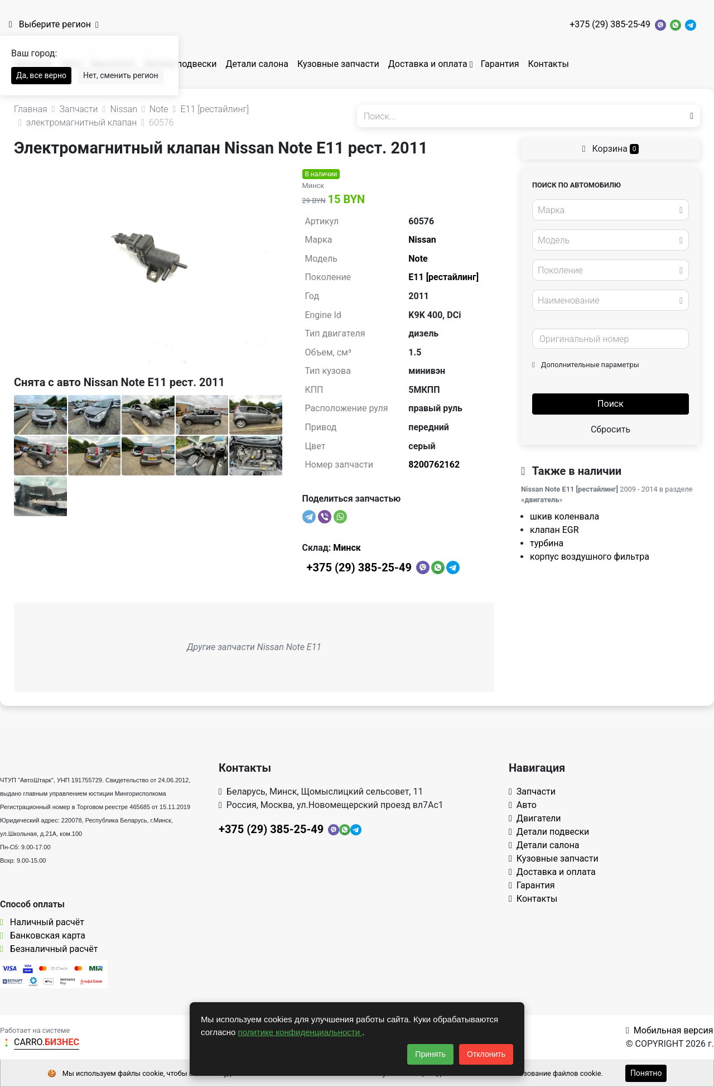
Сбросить (610, 429)
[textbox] (607, 210)
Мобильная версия (669, 1030)
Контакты (548, 64)
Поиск (610, 403)
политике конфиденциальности (300, 1032)
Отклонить (486, 1054)
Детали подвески (180, 64)
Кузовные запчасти (338, 64)
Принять (430, 1054)
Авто (523, 805)
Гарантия (500, 64)
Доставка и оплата (427, 64)
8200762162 (434, 464)
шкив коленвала (564, 516)
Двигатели (535, 818)
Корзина (610, 148)
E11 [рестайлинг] (443, 277)
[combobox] (610, 210)
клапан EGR (554, 530)
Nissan (422, 239)
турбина (546, 543)
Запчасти (532, 791)
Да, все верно (41, 75)
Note (417, 258)
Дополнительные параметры (585, 364)
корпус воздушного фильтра (589, 556)
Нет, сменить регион (120, 75)
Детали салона (256, 64)
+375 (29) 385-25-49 (610, 24)
